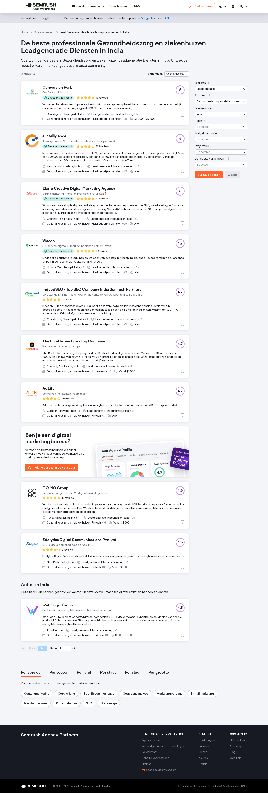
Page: (54, 648)
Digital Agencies (44, 32)
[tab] (31, 672)
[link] (118, 6)
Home (24, 32)
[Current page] (64, 648)
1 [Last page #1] (76, 648)
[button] (222, 7)
